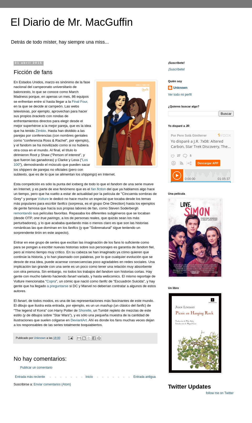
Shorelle (85, 310)
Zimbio (41, 131)
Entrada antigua (144, 377)
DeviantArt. (79, 320)
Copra (51, 281)
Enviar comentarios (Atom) (52, 384)
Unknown (180, 88)
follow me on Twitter (220, 393)
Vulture (43, 199)
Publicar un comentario (36, 367)
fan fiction (98, 189)
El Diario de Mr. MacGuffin (71, 22)
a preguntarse (57, 286)
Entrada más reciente (30, 377)
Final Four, (80, 102)
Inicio (89, 377)
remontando (23, 213)
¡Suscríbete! (176, 69)
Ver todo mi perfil (180, 94)
